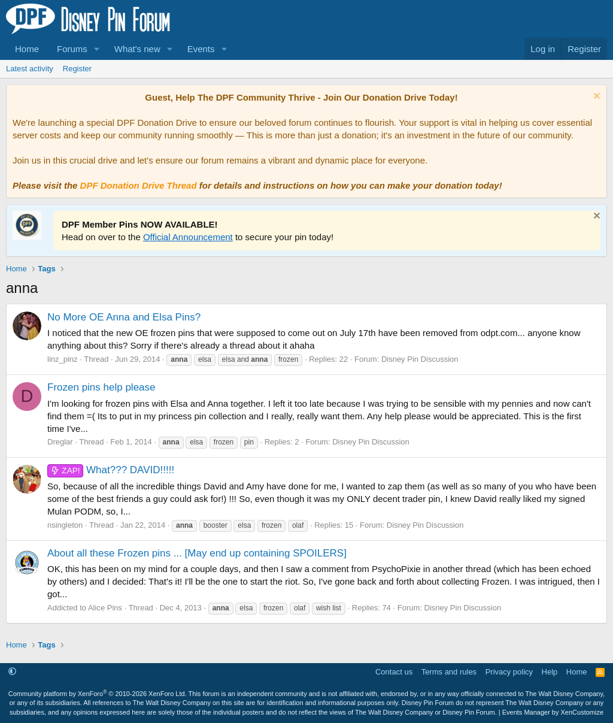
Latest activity (29, 68)
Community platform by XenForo (97, 693)
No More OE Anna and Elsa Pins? (124, 317)
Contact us (393, 671)
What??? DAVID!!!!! (110, 470)
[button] (97, 49)
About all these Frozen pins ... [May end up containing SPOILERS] (197, 553)
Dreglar (60, 441)
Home (27, 49)
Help (550, 671)
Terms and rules (449, 671)
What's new (137, 49)
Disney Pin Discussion (420, 359)
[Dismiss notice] (595, 97)
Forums (72, 49)
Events (201, 49)
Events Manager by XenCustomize (552, 712)
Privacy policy (509, 671)
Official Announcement (188, 237)
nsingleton (65, 525)
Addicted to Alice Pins (84, 607)
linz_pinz (62, 359)
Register (77, 68)
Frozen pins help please (101, 387)
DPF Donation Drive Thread (138, 185)
